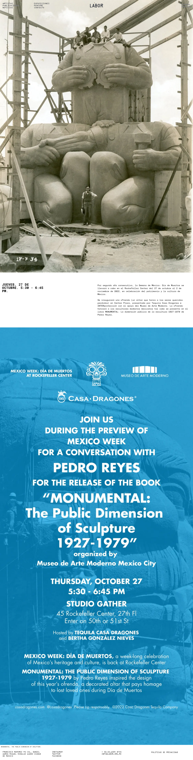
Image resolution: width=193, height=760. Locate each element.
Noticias (8, 8)
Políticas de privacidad (164, 752)
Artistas (8, 4)
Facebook (56, 756)
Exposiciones (41, 4)
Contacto (39, 8)
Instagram (57, 752)
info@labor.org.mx (111, 754)
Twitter (56, 754)
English (185, 7)
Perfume (38, 6)
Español (185, 5)
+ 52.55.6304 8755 (111, 752)
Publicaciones (11, 6)
